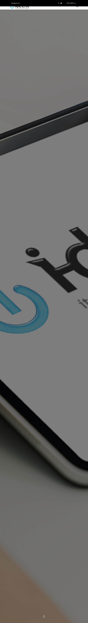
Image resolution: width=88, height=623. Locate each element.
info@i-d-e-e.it (15, 3)
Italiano (70, 3)
